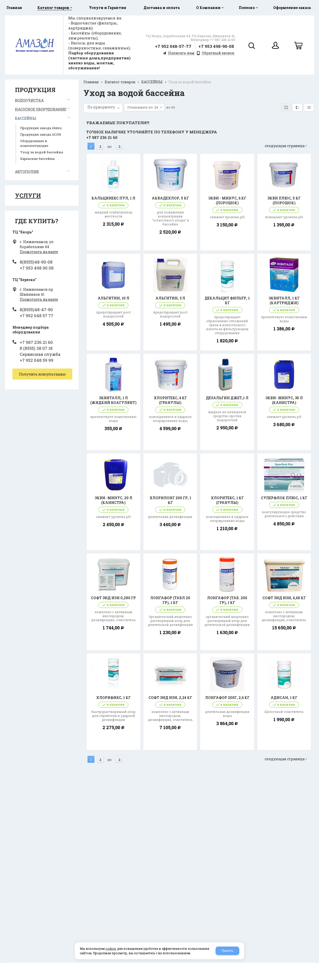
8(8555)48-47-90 (36, 309)
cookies (110, 949)
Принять (227, 951)
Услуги (28, 195)
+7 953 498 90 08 (37, 268)
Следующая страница (287, 141)
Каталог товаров (120, 82)
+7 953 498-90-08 (216, 46)
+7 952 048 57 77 (36, 315)
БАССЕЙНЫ (151, 82)
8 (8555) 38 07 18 (36, 348)
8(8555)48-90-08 (36, 262)
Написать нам (181, 53)
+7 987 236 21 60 (36, 342)
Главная (91, 82)
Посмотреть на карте (39, 251)
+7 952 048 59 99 (36, 360)
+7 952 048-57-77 (173, 46)
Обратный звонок (218, 53)
